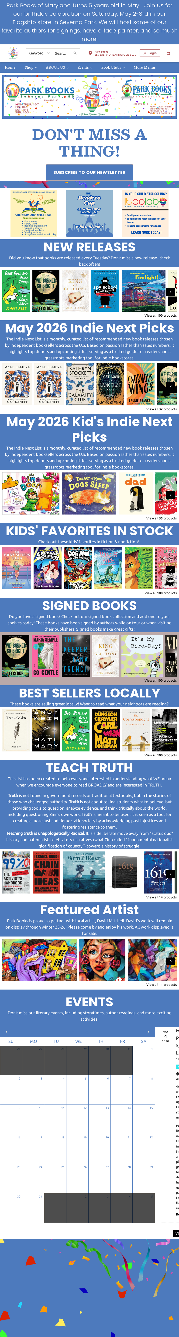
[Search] (75, 53)
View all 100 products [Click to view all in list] (161, 315)
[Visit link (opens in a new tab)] (89, 172)
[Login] (150, 53)
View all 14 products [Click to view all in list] (161, 897)
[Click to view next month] (148, 1032)
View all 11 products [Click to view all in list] (161, 985)
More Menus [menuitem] (145, 67)
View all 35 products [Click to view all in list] (161, 518)
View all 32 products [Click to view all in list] (161, 409)
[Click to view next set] (170, 292)
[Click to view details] (16, 291)
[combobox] (39, 53)
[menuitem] (10, 67)
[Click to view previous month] (6, 1032)
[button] (112, 54)
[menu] (89, 67)
